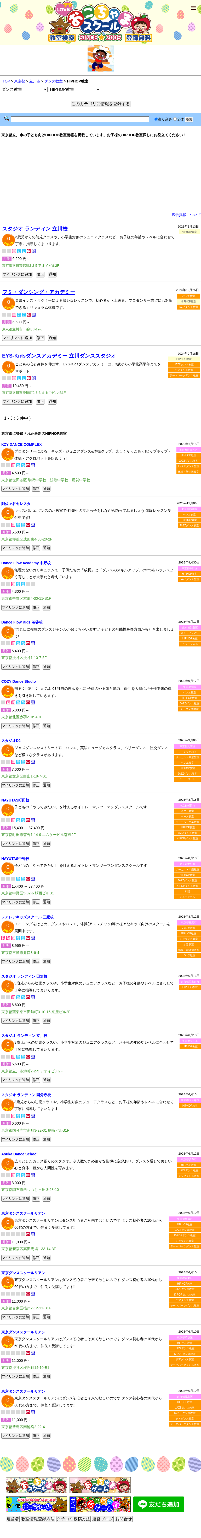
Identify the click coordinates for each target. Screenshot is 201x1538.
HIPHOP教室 (188, 455)
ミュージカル (190, 644)
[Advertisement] (100, 174)
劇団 (187, 891)
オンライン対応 (190, 633)
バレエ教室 (188, 296)
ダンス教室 (53, 81)
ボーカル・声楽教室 (187, 757)
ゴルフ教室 (188, 955)
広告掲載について (186, 215)
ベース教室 (187, 816)
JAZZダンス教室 (188, 307)
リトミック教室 (187, 751)
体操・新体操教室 (188, 471)
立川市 (34, 81)
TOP (6, 81)
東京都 (19, 81)
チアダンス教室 (184, 370)
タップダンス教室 (188, 1175)
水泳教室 (188, 944)
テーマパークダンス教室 (184, 375)
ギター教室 (187, 811)
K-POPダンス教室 (188, 466)
